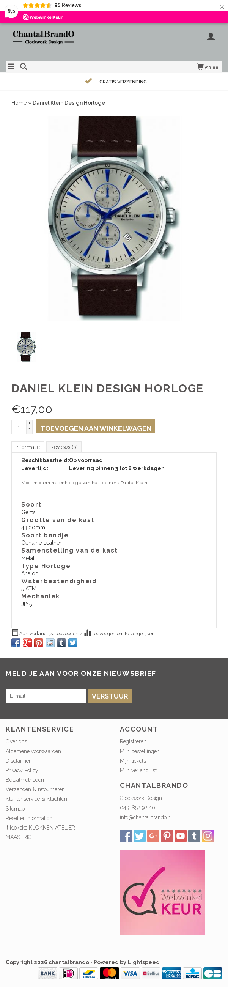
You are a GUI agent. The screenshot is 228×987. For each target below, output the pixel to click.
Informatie (28, 447)
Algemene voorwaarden (33, 751)
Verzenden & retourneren (35, 789)
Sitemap (15, 809)
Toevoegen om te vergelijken (119, 632)
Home (19, 103)
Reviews (63, 447)
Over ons (16, 741)
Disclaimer (18, 761)
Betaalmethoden (25, 780)
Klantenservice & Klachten (36, 799)
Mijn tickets (133, 761)
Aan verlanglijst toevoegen (45, 632)
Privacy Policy (22, 770)
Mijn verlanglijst (138, 770)
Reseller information (29, 818)
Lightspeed (144, 962)
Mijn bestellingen (140, 751)
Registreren (133, 741)
